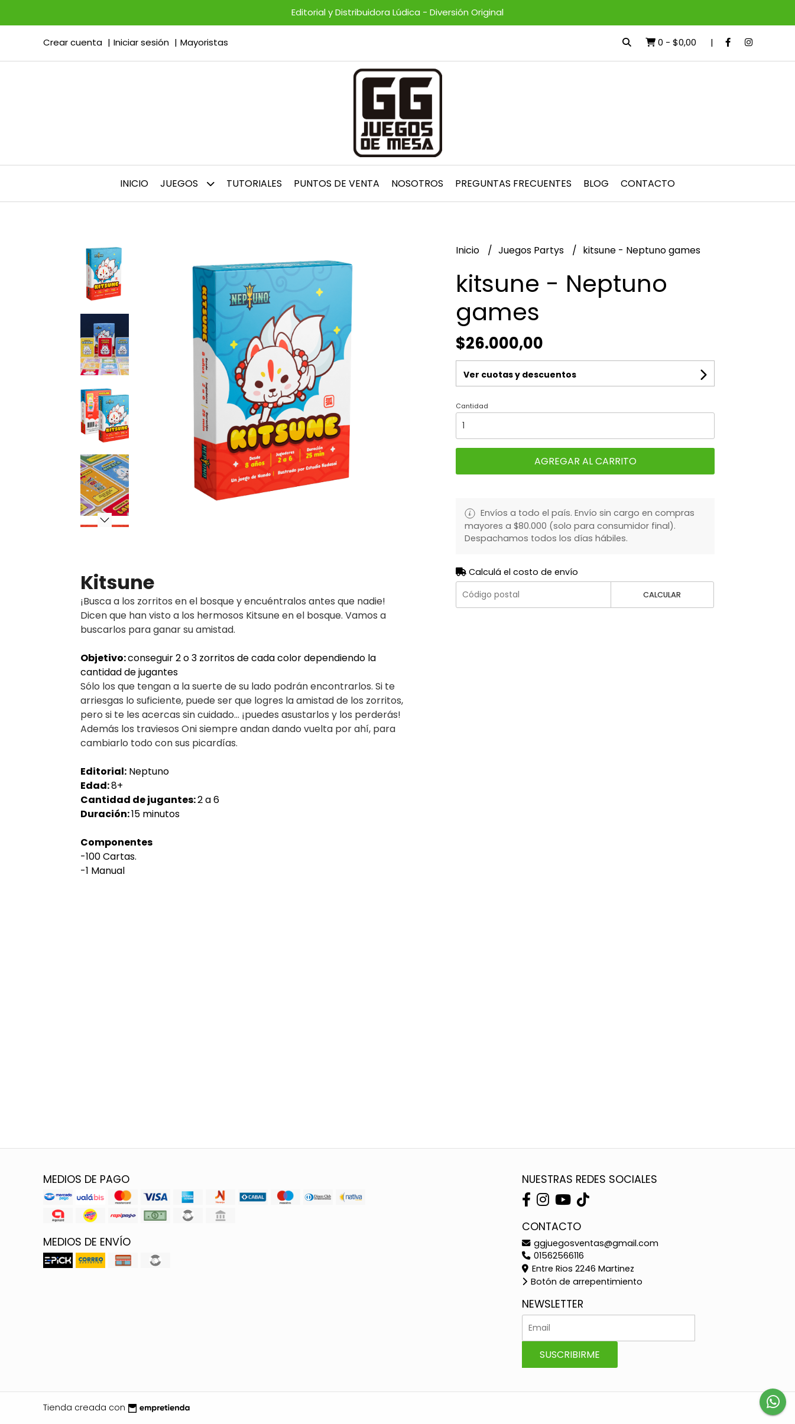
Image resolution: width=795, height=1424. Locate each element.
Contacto (648, 183)
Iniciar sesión (141, 42)
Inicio (134, 183)
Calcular (662, 595)
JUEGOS (187, 183)
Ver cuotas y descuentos (519, 375)
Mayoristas (204, 42)
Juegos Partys (532, 250)
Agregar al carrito (585, 461)
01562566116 (553, 1256)
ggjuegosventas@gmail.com (590, 1243)
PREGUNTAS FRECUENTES (513, 183)
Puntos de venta (336, 183)
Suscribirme (570, 1354)
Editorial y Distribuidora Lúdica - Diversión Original (397, 12)
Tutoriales (254, 183)
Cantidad (472, 406)
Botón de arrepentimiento (582, 1282)
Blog (596, 183)
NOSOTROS (417, 183)
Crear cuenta (72, 42)
